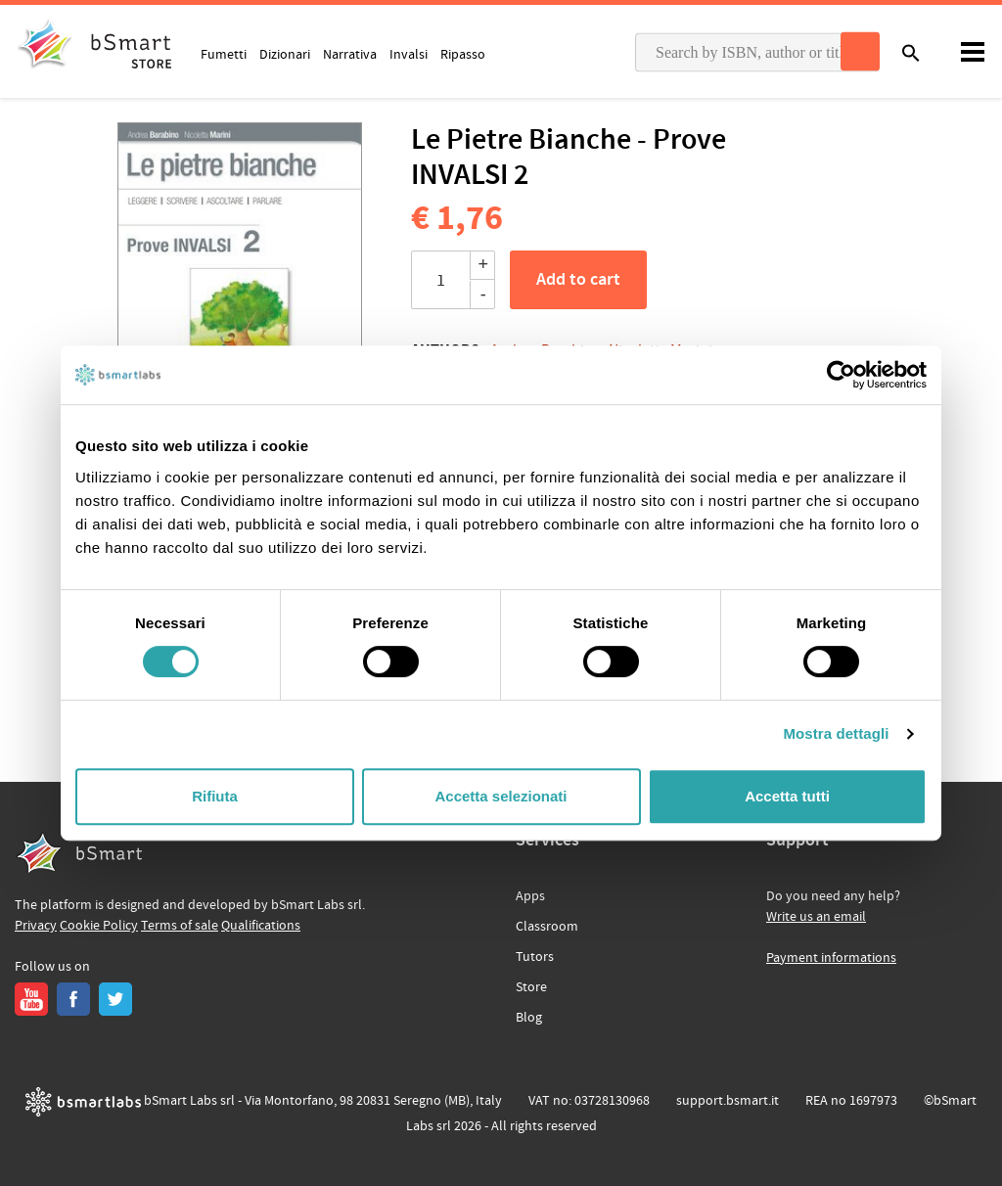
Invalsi (408, 54)
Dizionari (284, 54)
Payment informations (831, 958)
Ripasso (462, 54)
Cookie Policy (99, 926)
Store (531, 987)
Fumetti (224, 54)
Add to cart (578, 280)
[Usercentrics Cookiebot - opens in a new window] (841, 374)
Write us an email (816, 917)
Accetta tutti (787, 796)
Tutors (535, 957)
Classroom (547, 926)
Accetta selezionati (500, 796)
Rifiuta (215, 796)
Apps (530, 896)
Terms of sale (179, 926)
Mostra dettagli (835, 733)
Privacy (36, 926)
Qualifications (260, 926)
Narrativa (350, 54)
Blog (529, 1017)
